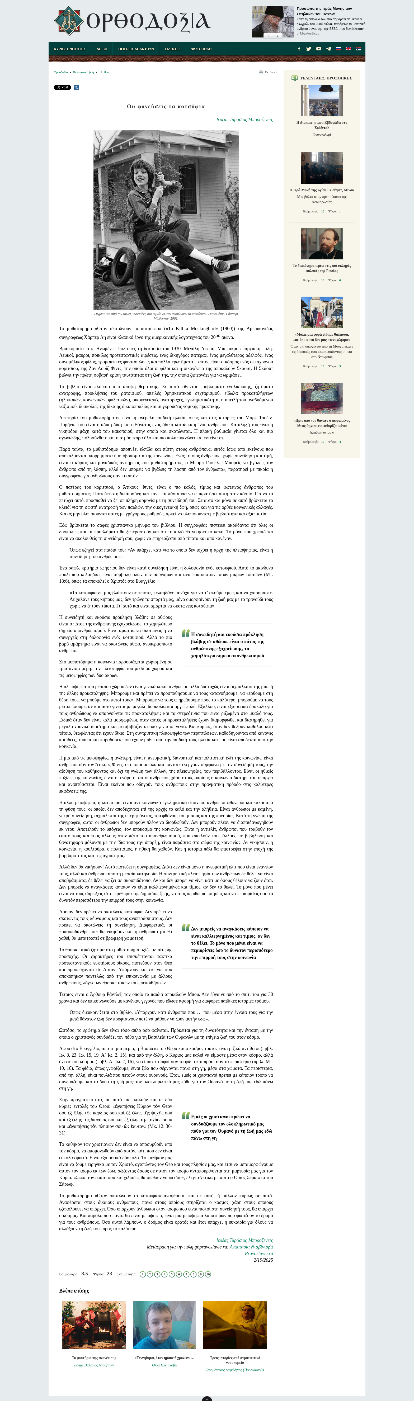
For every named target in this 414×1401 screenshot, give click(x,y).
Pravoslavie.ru (259, 1253)
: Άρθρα (104, 72)
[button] (268, 36)
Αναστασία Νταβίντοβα (251, 1247)
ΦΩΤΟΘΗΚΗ (201, 49)
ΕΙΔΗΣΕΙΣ (173, 49)
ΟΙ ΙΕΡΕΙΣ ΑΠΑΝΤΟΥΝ (136, 49)
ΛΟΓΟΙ (102, 49)
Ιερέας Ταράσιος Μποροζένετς (244, 119)
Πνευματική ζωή (83, 72)
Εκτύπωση (271, 72)
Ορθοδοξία (61, 72)
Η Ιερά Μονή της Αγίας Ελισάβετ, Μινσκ (322, 190)
